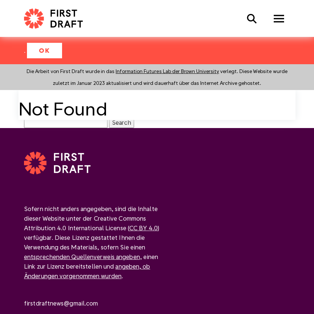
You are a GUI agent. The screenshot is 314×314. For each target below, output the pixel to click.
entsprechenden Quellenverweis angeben (82, 256)
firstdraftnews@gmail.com (61, 303)
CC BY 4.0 (143, 227)
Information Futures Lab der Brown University (167, 71)
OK (44, 50)
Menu (279, 19)
